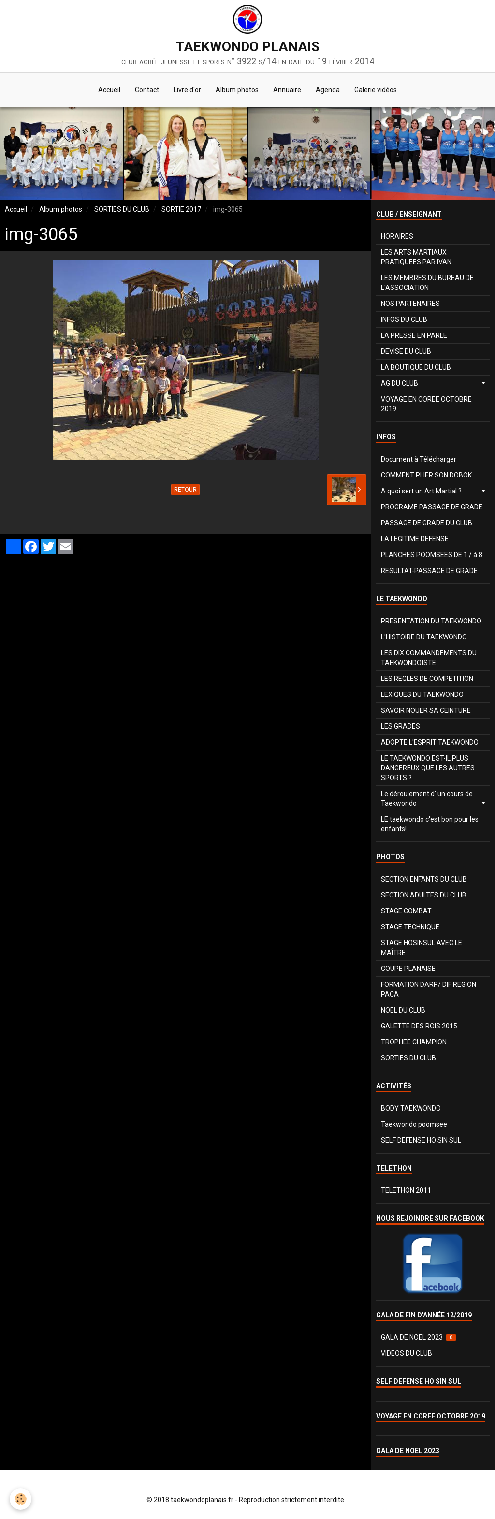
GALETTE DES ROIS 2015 (419, 1026)
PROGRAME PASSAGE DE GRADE (431, 507)
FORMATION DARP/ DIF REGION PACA (428, 989)
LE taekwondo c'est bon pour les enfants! (430, 824)
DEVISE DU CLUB (406, 351)
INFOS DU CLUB (404, 319)
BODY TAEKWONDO (411, 1108)
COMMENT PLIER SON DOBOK (426, 475)
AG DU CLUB (399, 383)
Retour (185, 489)
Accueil (109, 90)
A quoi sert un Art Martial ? (421, 491)
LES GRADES (400, 726)
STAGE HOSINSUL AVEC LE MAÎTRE (421, 947)
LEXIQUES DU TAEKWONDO (422, 694)
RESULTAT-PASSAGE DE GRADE (429, 571)
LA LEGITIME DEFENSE (415, 539)
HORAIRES (397, 236)
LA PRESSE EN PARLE (414, 335)
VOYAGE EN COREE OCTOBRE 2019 (426, 404)
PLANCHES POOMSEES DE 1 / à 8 (431, 555)
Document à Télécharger (418, 459)
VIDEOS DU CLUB (406, 1353)
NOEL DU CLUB (403, 1010)
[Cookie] (20, 1499)
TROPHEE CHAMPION (414, 1042)
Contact (147, 90)
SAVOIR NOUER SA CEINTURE (426, 710)
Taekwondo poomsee (414, 1124)
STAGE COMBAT (406, 911)
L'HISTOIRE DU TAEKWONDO (424, 637)
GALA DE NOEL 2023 (418, 1337)
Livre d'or (187, 90)
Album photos (237, 90)
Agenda (328, 90)
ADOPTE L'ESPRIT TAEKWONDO (430, 742)
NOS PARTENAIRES (410, 303)
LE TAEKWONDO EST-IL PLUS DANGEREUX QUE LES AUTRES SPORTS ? (428, 767)
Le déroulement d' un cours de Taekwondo (427, 798)
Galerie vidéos (375, 90)
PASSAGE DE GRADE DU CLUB (426, 523)
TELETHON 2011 (406, 1190)
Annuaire (287, 90)
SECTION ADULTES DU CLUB (423, 895)
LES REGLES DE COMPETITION (427, 678)
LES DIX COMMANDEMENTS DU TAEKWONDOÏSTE (429, 657)
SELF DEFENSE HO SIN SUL (421, 1140)
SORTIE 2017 (181, 209)
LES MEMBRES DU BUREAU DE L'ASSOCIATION (427, 282)
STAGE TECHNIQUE (410, 927)
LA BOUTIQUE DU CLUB (416, 367)
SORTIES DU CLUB (121, 209)
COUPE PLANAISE (408, 968)
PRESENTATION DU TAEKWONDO (431, 621)
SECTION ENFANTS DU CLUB (424, 879)
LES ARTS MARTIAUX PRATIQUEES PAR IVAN (416, 257)
